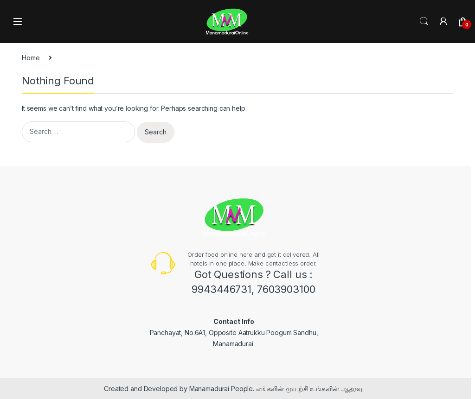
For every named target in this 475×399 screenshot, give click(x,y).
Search (424, 21)
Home (30, 58)
